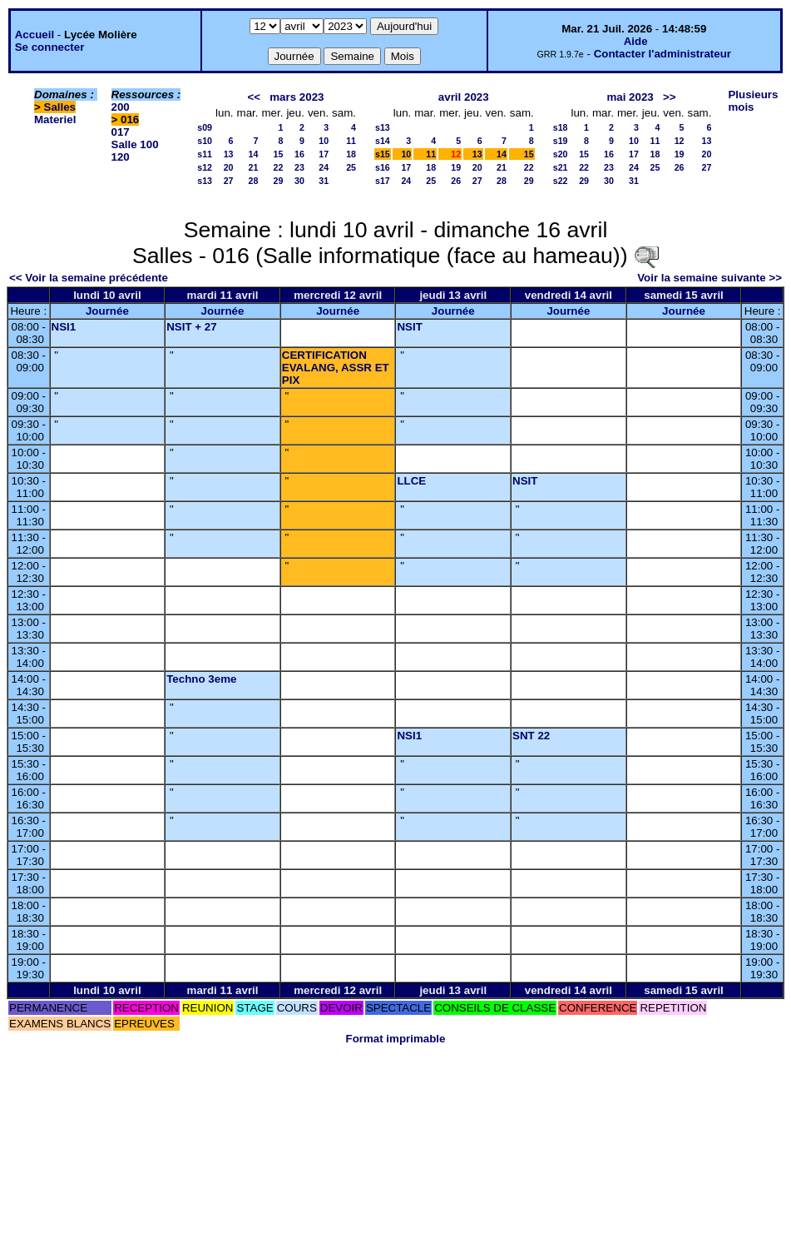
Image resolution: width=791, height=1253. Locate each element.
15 (279, 154)
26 (456, 181)
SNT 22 (531, 735)
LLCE (411, 481)
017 (120, 132)
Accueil (34, 34)
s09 (204, 127)
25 (351, 167)
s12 (204, 167)
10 (324, 141)
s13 (204, 181)
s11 (204, 154)
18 (351, 154)
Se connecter (50, 47)
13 (229, 154)
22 (279, 167)
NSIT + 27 (191, 327)
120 (120, 157)
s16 (382, 167)
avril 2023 (463, 97)
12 (680, 141)
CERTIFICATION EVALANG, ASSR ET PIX (335, 367)
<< (254, 97)
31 (324, 181)
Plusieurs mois (753, 100)
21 (254, 167)
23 (299, 167)
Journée (107, 311)
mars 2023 (296, 97)
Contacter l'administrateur (662, 53)
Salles (60, 107)
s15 (382, 154)
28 (254, 181)
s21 (560, 167)
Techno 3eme (201, 679)
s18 (560, 127)
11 (351, 141)
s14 (382, 141)
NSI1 (64, 327)
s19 (560, 141)
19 (456, 167)
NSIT (409, 327)
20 (229, 167)
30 (299, 181)
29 (279, 181)
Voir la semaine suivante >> (709, 277)
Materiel (55, 119)
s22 (560, 181)
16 (299, 154)
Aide (636, 41)
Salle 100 (135, 144)
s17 (382, 181)
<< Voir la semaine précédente (88, 277)
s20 (560, 154)
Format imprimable (396, 1038)
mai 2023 (629, 97)
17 (324, 154)
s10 (204, 141)
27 (229, 181)
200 (120, 107)
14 (254, 154)
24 (324, 167)
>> (669, 97)
